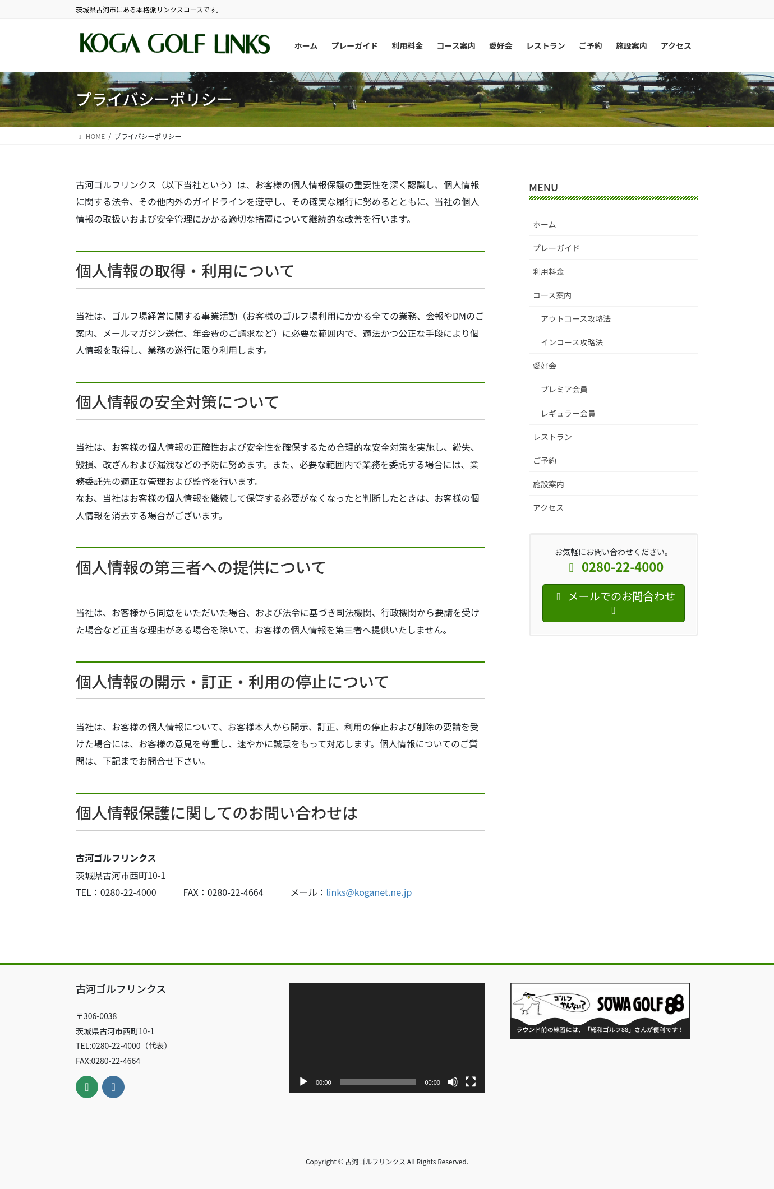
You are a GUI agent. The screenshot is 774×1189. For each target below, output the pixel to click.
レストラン (552, 436)
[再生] (303, 1082)
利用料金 (548, 271)
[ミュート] (452, 1082)
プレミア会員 (564, 389)
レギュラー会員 (568, 413)
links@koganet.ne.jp (369, 892)
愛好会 (544, 365)
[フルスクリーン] (470, 1082)
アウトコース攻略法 (576, 318)
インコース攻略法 (572, 342)
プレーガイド (556, 247)
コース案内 (552, 294)
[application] (387, 1038)
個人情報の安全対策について (177, 401)
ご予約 (544, 460)
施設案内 (548, 483)
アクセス (548, 507)
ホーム (544, 224)
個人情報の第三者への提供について (201, 567)
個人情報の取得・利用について (185, 270)
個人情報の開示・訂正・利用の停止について (232, 681)
